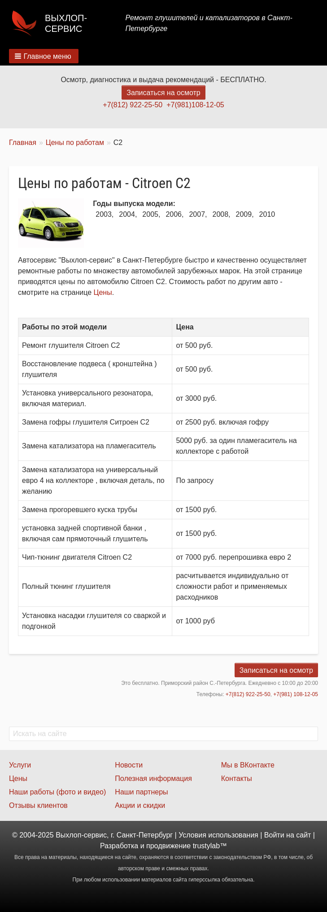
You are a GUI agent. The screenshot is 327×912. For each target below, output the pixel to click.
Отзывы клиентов (38, 805)
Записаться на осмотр (163, 92)
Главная (22, 142)
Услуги (20, 765)
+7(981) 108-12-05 (295, 694)
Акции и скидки (140, 805)
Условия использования (218, 835)
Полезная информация (153, 778)
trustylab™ (210, 846)
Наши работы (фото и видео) (57, 792)
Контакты (236, 778)
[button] (43, 56)
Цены (103, 292)
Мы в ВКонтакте (248, 765)
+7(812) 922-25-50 (132, 105)
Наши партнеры (141, 792)
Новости (129, 765)
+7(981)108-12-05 (195, 105)
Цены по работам (75, 142)
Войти (274, 835)
